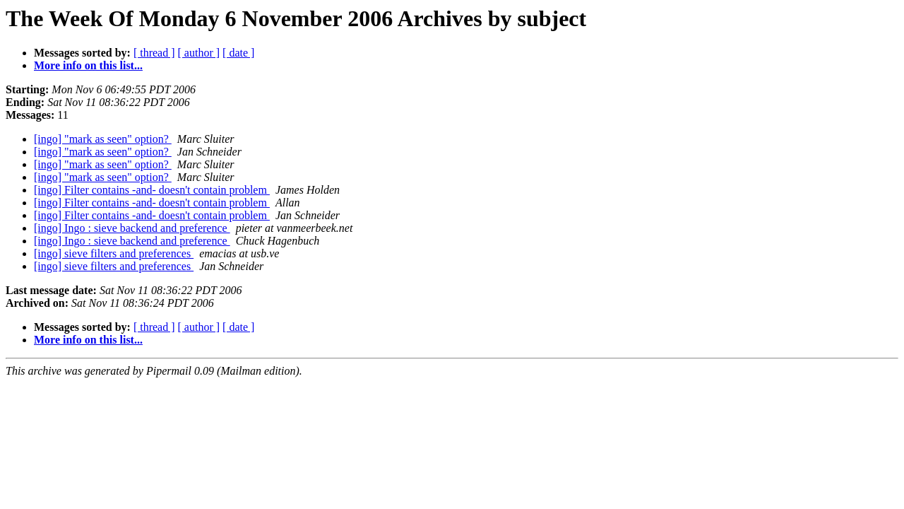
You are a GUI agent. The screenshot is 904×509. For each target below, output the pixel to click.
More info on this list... (88, 65)
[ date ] (238, 53)
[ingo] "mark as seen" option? (103, 139)
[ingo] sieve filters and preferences (114, 253)
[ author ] (199, 53)
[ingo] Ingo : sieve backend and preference (132, 228)
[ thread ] (154, 53)
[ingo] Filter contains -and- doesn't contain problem (152, 190)
